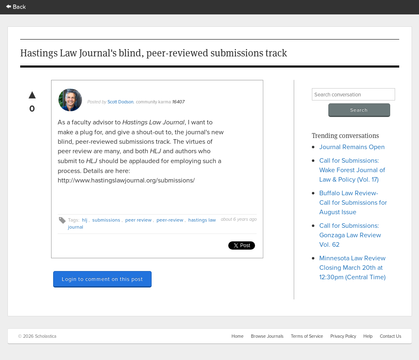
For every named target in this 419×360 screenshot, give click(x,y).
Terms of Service (307, 336)
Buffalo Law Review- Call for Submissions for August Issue (353, 202)
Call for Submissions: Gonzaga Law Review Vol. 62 (350, 235)
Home (237, 336)
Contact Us (390, 336)
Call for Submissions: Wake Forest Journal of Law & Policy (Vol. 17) (352, 170)
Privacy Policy (343, 336)
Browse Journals (267, 336)
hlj (84, 219)
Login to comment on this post (102, 279)
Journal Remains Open (352, 146)
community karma (153, 101)
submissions (106, 219)
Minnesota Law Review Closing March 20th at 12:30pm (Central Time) (352, 267)
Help (367, 336)
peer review (138, 219)
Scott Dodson (120, 101)
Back (16, 6)
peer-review (170, 219)
